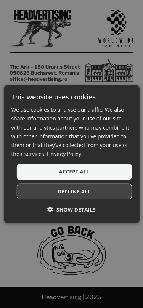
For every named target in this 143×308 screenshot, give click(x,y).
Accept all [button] (74, 171)
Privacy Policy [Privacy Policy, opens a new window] (64, 154)
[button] (71, 209)
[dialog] (71, 154)
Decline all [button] (74, 191)
